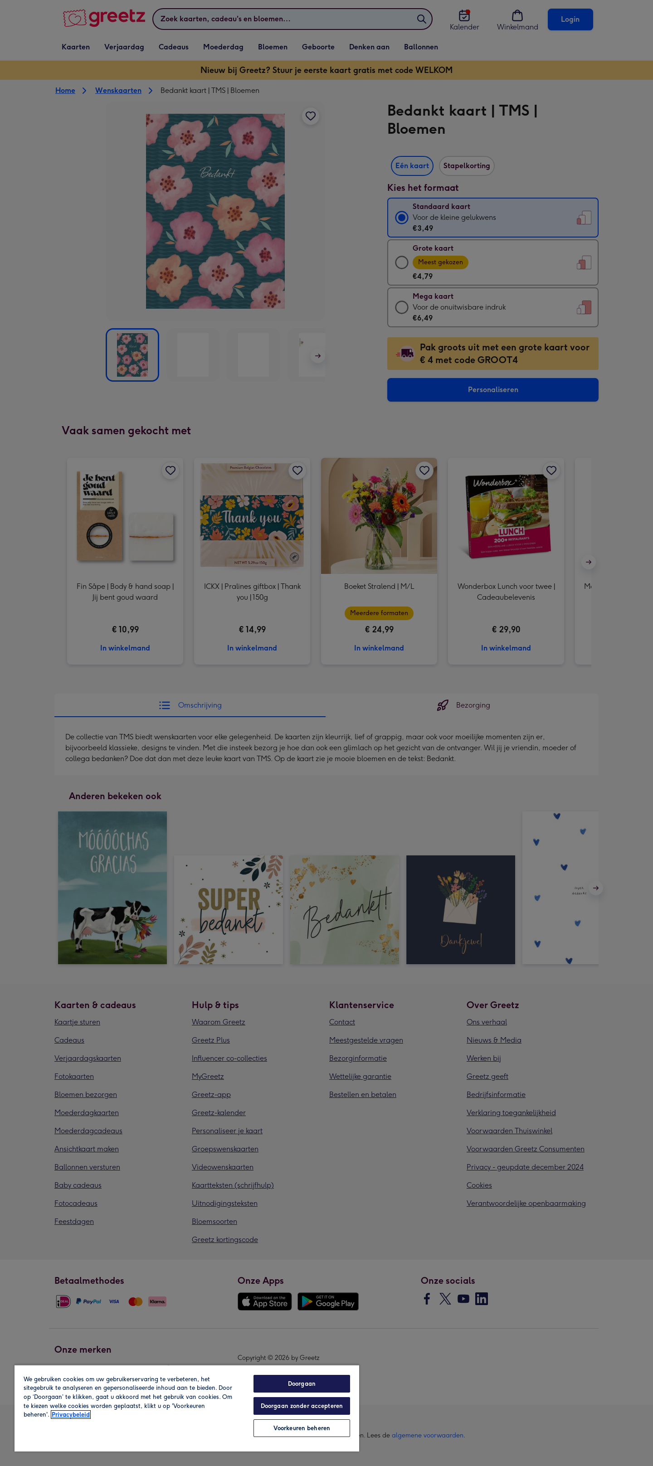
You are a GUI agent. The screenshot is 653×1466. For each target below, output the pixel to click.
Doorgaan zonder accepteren (302, 1406)
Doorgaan (302, 1383)
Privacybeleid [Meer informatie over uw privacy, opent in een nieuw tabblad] (71, 1414)
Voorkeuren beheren (301, 1428)
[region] (187, 1407)
